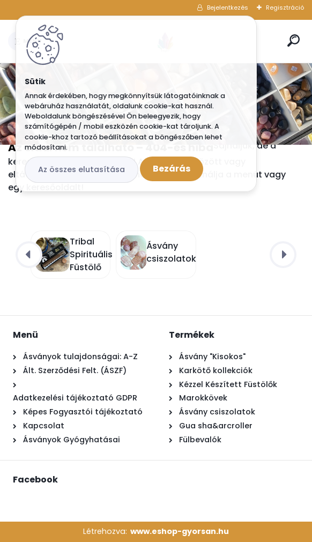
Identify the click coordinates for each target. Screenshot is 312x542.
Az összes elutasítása (81, 169)
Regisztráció (285, 7)
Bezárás (171, 168)
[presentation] (29, 254)
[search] (293, 40)
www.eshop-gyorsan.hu (179, 531)
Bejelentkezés (227, 7)
